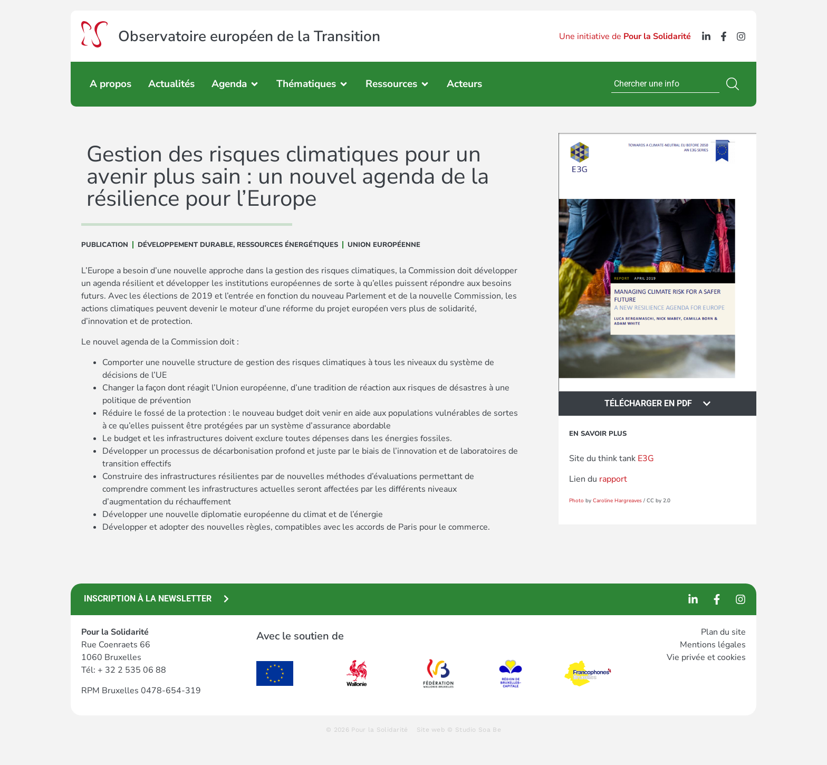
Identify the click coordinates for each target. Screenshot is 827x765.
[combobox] (665, 84)
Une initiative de (625, 36)
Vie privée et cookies (706, 657)
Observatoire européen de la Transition (249, 36)
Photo (576, 500)
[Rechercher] (735, 84)
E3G (646, 458)
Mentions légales (713, 645)
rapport (614, 479)
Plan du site (723, 632)
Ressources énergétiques (287, 245)
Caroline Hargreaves (617, 500)
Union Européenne (384, 245)
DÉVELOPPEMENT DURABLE (185, 245)
